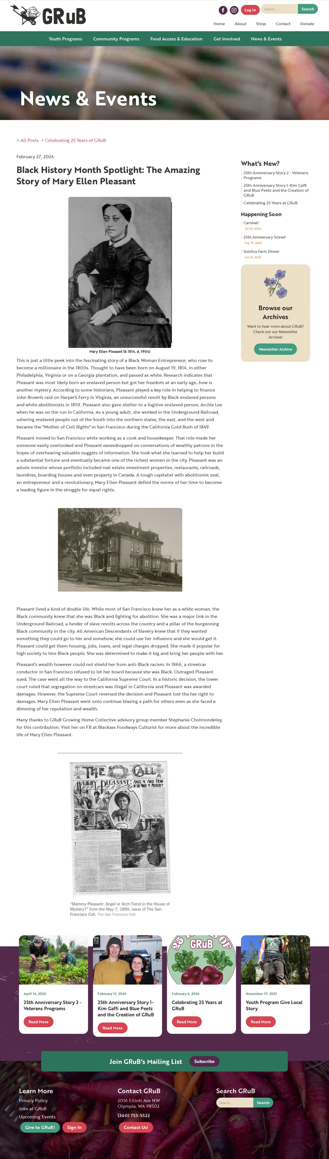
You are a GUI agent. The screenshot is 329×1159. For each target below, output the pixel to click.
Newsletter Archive (275, 349)
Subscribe (204, 1061)
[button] (240, 23)
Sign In (74, 1127)
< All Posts (28, 140)
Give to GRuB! (40, 1127)
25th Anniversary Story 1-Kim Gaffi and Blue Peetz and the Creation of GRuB (276, 190)
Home (219, 24)
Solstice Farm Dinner (261, 251)
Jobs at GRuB (32, 1108)
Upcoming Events (37, 1117)
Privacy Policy (33, 1100)
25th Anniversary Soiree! (265, 237)
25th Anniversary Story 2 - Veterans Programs (276, 175)
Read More (39, 1022)
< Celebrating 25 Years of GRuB (73, 140)
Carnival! (251, 222)
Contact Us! (136, 1127)
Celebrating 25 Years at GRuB (270, 202)
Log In (250, 10)
